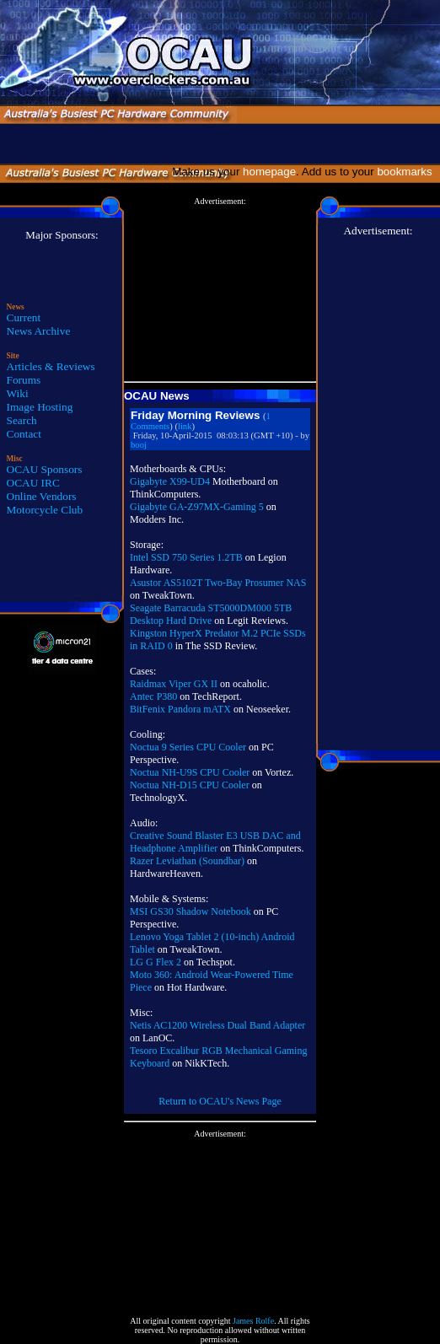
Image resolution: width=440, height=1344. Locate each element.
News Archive (39, 331)
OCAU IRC (33, 482)
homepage (269, 171)
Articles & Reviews (51, 366)
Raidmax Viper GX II (173, 684)
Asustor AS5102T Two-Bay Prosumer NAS (218, 583)
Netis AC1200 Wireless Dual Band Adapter (217, 1025)
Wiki (18, 393)
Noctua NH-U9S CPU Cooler (190, 772)
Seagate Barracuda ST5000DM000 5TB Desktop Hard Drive (211, 614)
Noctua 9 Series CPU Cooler (188, 747)
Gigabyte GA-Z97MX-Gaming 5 (197, 507)
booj (139, 444)
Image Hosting (40, 407)
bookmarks (407, 171)
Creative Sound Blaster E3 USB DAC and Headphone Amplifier (215, 842)
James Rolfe (253, 1320)
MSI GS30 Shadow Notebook (192, 911)
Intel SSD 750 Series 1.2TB (186, 557)
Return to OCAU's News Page (219, 1101)
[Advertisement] (220, 290)
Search (22, 420)
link (185, 426)
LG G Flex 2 (155, 962)
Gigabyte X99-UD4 (170, 481)
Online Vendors (42, 496)
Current (24, 317)
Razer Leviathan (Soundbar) (187, 861)
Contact (24, 433)
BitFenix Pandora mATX (180, 709)
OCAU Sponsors (45, 469)
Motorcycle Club (45, 509)
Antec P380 (153, 696)
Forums (24, 380)
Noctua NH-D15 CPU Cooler (190, 785)
